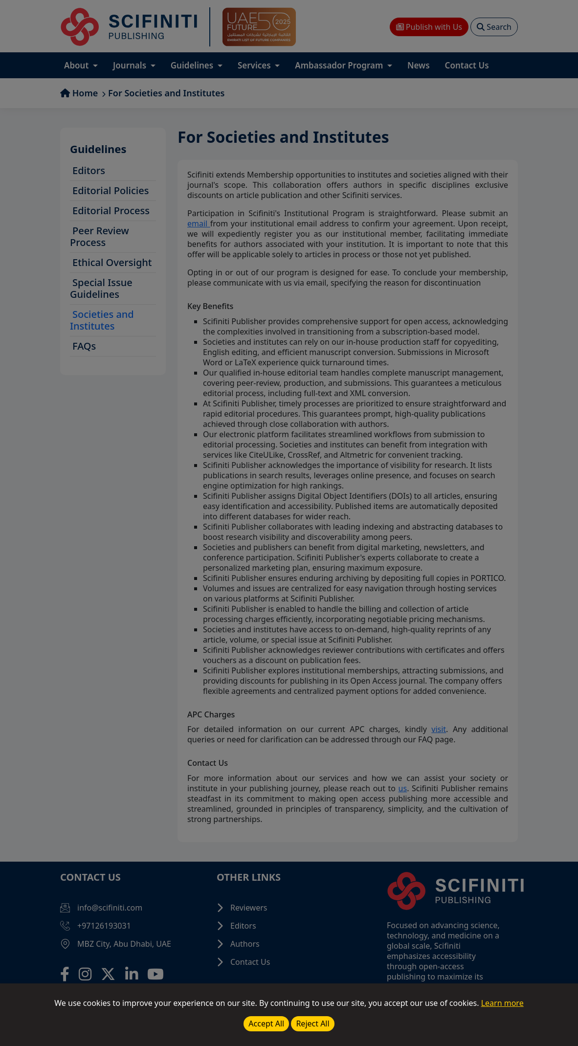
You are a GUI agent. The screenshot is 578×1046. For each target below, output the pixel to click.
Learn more (502, 1003)
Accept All (266, 1023)
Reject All (312, 1023)
